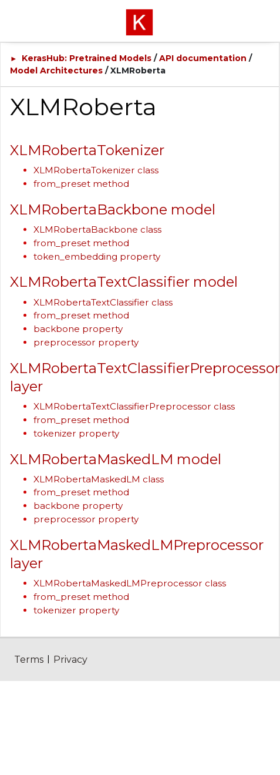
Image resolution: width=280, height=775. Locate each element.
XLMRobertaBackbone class (97, 229)
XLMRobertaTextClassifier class (103, 302)
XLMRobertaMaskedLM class (98, 479)
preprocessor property (86, 342)
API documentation (203, 58)
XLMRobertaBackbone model (112, 209)
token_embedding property (96, 256)
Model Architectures (56, 70)
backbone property (78, 328)
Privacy (70, 659)
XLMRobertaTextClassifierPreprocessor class (134, 406)
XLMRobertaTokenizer (87, 150)
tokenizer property (76, 433)
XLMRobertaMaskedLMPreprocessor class (129, 583)
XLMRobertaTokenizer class (95, 170)
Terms (28, 659)
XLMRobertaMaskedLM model (115, 459)
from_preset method (81, 183)
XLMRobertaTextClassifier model (124, 281)
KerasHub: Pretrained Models (86, 58)
